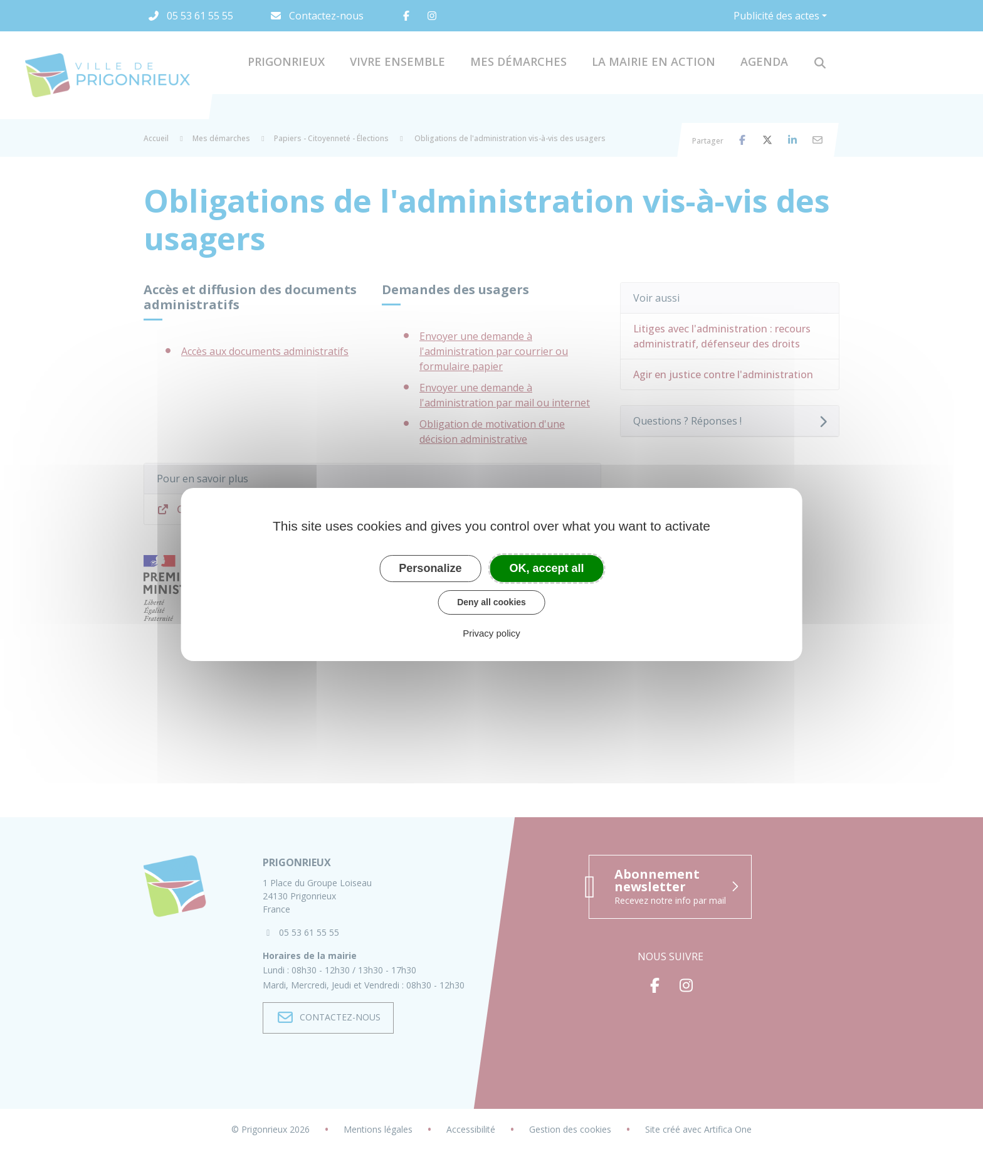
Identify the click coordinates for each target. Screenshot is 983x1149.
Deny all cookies (491, 602)
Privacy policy (491, 633)
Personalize (430, 568)
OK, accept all (547, 568)
